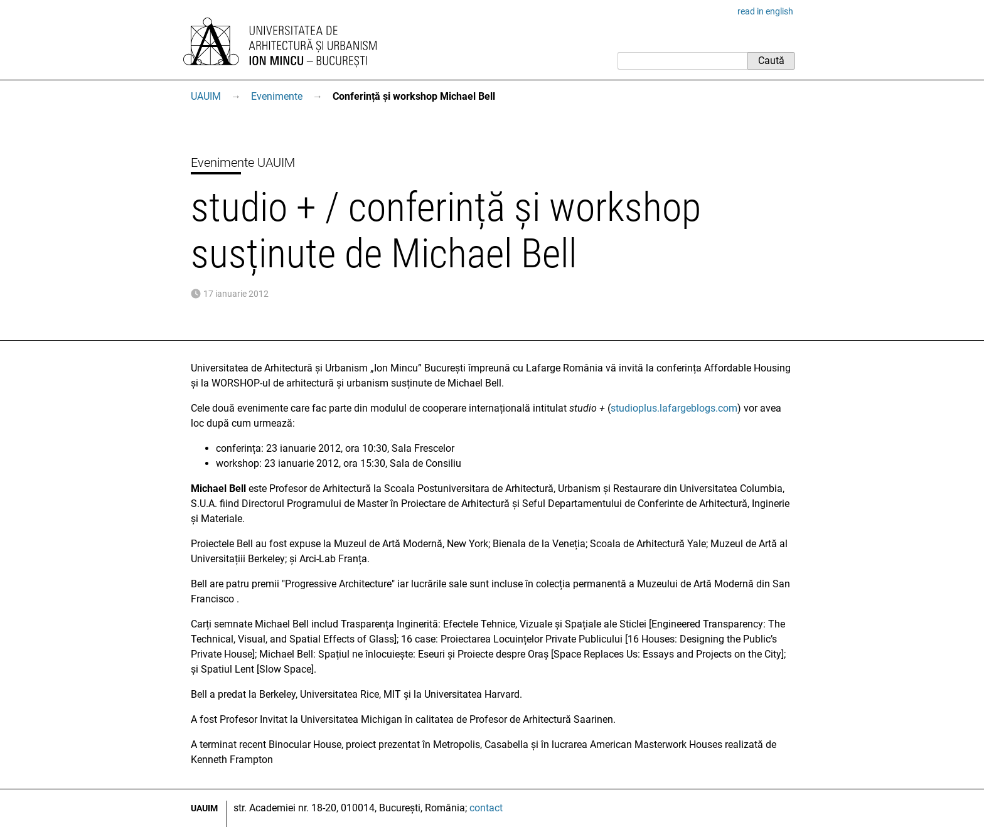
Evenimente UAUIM (243, 162)
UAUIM (206, 96)
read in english (765, 11)
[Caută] (682, 61)
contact (486, 808)
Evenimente (276, 96)
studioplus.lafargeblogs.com (674, 408)
